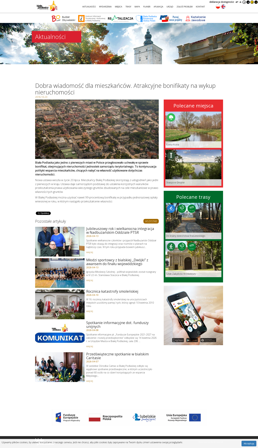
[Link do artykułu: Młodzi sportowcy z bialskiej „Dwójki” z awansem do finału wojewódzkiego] (60, 273)
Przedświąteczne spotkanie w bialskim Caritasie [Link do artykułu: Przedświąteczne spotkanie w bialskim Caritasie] (117, 356)
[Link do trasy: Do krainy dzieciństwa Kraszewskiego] (193, 221)
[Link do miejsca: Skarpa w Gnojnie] (193, 168)
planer (146, 6)
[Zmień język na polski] (218, 6)
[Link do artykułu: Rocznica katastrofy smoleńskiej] (60, 304)
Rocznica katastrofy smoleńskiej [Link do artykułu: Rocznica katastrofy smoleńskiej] (112, 291)
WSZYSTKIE (151, 221)
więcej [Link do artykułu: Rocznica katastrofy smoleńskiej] (89, 311)
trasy (128, 6)
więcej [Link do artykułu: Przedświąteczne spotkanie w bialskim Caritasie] (89, 380)
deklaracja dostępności (221, 1)
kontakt (200, 6)
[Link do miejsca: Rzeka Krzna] (193, 130)
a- (241, 1)
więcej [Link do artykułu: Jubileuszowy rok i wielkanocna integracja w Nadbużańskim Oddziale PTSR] (89, 252)
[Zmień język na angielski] (223, 6)
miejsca (118, 6)
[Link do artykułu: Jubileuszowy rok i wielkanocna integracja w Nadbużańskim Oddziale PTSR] (60, 242)
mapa (137, 6)
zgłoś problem (185, 6)
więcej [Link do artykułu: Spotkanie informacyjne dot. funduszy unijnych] (89, 346)
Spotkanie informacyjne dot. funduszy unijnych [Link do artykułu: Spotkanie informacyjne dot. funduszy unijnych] (117, 324)
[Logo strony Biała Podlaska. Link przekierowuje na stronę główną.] (47, 6)
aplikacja (158, 6)
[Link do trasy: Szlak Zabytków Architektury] (193, 259)
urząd (170, 6)
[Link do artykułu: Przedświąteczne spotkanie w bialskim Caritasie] (60, 367)
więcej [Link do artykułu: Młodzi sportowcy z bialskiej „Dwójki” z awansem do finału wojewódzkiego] (89, 280)
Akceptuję (249, 443)
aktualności (89, 6)
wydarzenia (105, 6)
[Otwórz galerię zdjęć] (97, 129)
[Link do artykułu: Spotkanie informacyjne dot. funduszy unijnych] (60, 336)
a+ (237, 1)
